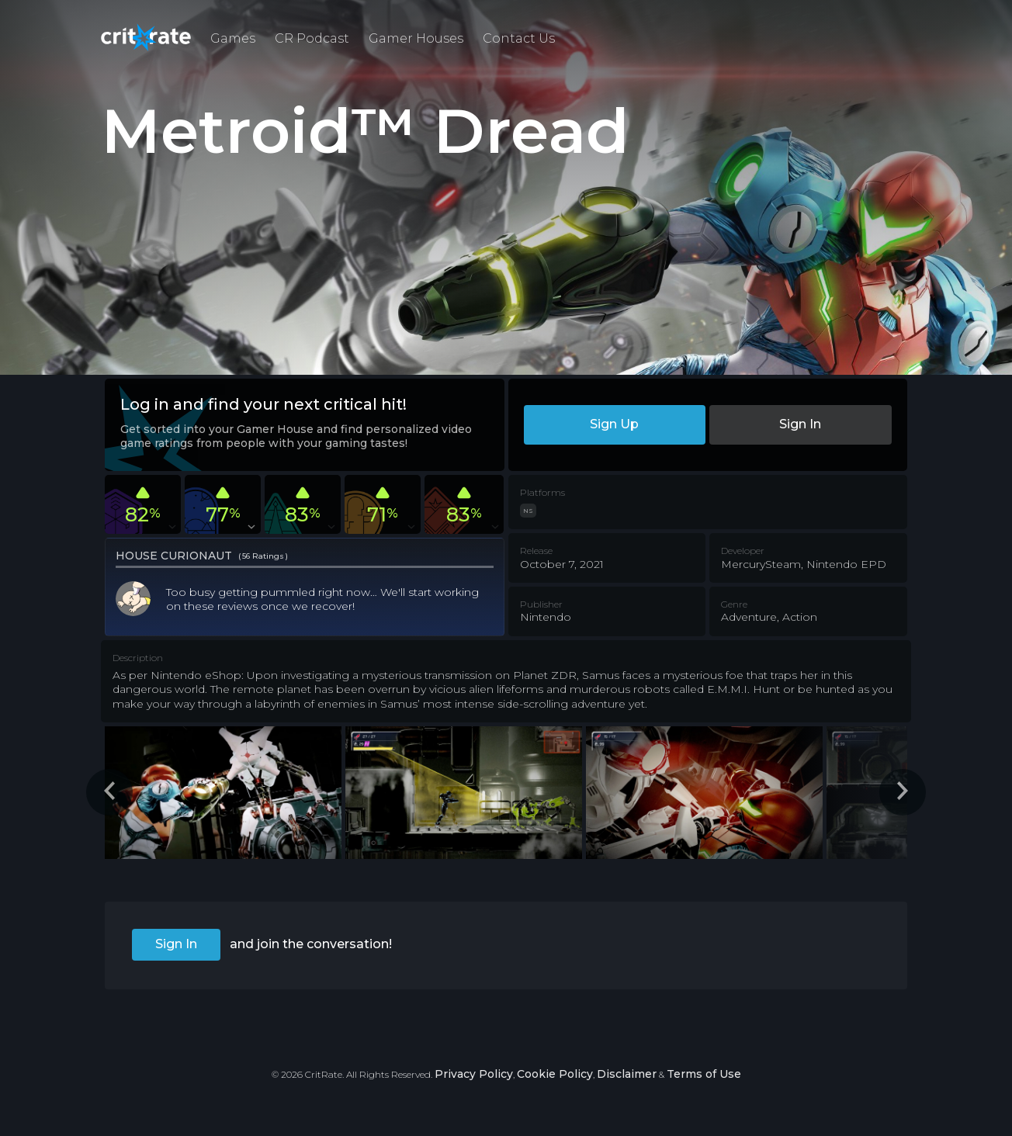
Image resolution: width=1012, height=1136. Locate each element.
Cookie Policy (555, 1074)
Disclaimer (627, 1074)
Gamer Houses (416, 38)
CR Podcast (312, 38)
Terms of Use (704, 1074)
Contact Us (519, 38)
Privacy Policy (474, 1074)
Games (232, 38)
